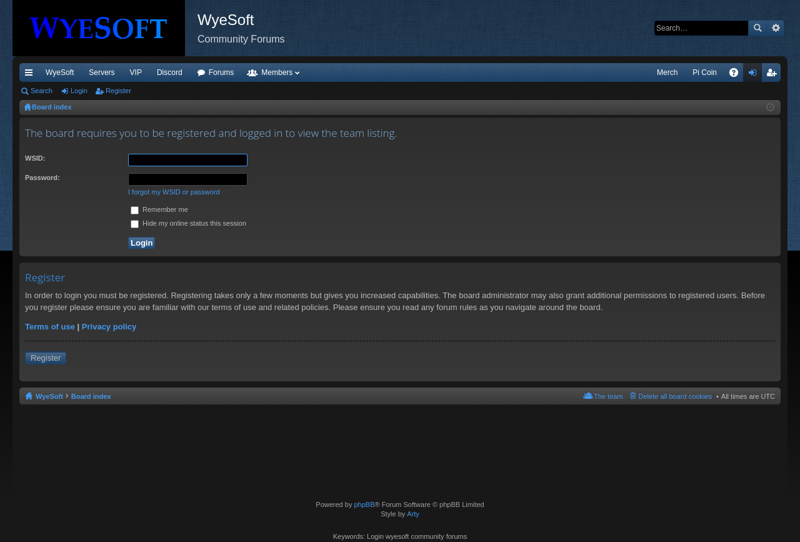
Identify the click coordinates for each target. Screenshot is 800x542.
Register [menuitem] (774, 75)
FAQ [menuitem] (737, 75)
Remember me (159, 209)
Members (276, 72)
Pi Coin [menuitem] (704, 72)
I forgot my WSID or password (174, 192)
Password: (42, 177)
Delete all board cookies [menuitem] (675, 396)
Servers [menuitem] (101, 72)
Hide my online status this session (188, 223)
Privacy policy (109, 326)
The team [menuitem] (608, 396)
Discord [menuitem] (169, 72)
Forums (221, 72)
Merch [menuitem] (667, 72)
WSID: (35, 158)
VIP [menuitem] (136, 72)
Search (757, 28)
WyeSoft (60, 72)
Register (118, 90)
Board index (91, 396)
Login (79, 90)
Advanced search (775, 28)
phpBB (364, 504)
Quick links (31, 75)
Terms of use (50, 326)
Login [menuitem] (755, 75)
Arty (413, 514)
